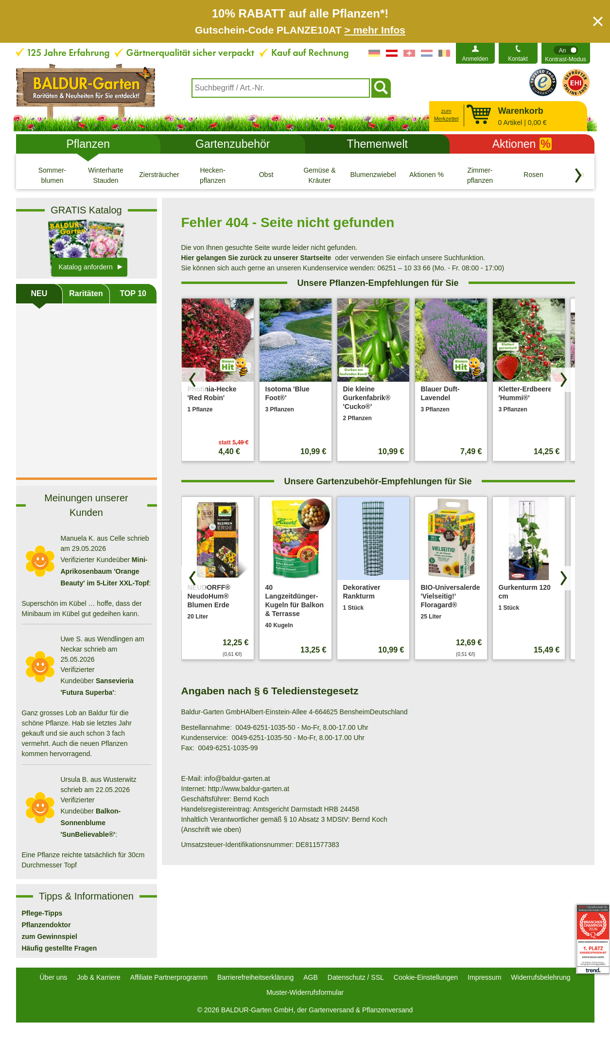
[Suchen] (381, 88)
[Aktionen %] (426, 175)
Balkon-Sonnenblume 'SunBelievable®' (91, 822)
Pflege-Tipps (42, 913)
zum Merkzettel (446, 115)
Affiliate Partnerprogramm (169, 977)
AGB (310, 977)
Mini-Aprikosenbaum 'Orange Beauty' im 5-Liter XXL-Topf (105, 571)
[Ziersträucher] (159, 175)
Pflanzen (88, 144)
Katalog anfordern (86, 267)
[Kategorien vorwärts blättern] (578, 175)
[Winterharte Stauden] (106, 175)
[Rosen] (533, 175)
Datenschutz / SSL (356, 977)
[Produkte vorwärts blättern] (563, 380)
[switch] (565, 53)
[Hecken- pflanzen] (213, 175)
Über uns (54, 977)
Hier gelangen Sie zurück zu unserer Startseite (256, 258)
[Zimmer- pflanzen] (480, 175)
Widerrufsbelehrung (540, 977)
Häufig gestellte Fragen (59, 948)
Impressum (484, 977)
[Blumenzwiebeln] (373, 175)
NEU (39, 293)
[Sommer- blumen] (52, 175)
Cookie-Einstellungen (426, 977)
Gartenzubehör (232, 144)
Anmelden (475, 58)
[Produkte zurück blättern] (193, 380)
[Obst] (266, 175)
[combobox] (281, 88)
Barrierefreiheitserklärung (255, 977)
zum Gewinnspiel (49, 936)
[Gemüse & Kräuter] (320, 175)
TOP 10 (133, 293)
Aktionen (522, 144)
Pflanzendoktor (46, 925)
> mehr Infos (375, 29)
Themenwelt (377, 144)
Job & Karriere (98, 977)
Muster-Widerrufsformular (305, 992)
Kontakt (518, 58)
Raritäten (86, 293)
